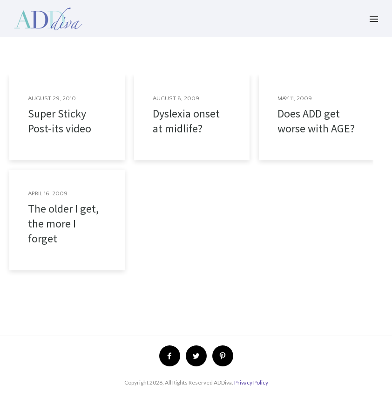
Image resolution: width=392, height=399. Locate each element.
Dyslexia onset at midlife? (186, 121)
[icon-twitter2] (198, 355)
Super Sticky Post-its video (59, 121)
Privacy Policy (251, 382)
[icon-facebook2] (172, 355)
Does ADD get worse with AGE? (316, 121)
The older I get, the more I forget (63, 223)
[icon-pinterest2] (222, 355)
